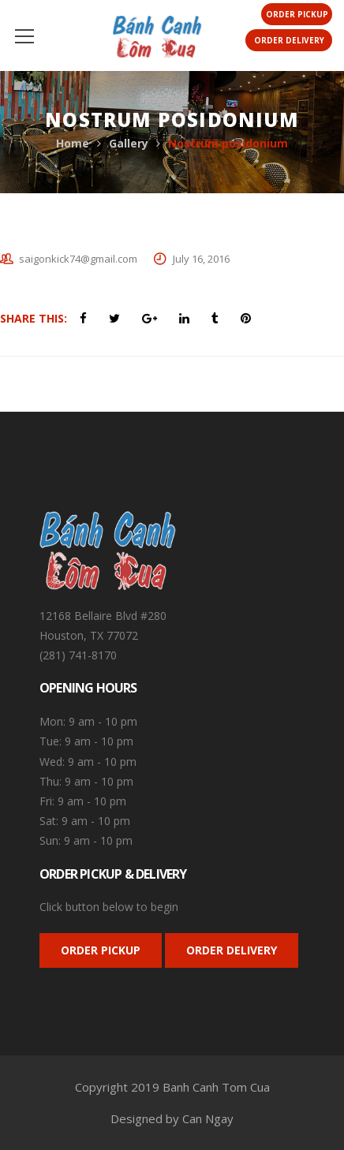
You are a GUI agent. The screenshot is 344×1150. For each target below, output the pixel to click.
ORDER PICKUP (100, 950)
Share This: (33, 318)
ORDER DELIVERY (231, 950)
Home (72, 143)
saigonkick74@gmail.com (78, 259)
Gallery (128, 143)
